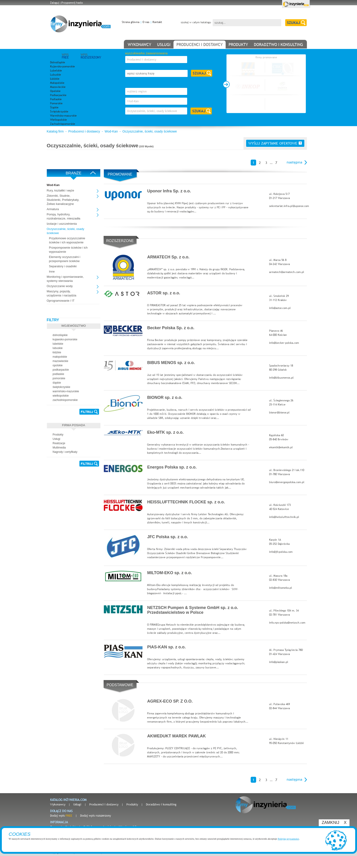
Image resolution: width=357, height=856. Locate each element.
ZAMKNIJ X (334, 822)
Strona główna (130, 22)
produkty (238, 44)
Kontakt (157, 22)
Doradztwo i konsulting (161, 804)
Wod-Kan (111, 131)
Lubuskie (55, 75)
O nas (146, 22)
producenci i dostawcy (199, 44)
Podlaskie (56, 99)
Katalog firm (55, 131)
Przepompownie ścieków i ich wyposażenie (68, 249)
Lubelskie (56, 71)
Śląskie (54, 107)
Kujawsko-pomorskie (62, 66)
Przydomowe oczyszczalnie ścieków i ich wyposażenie (67, 240)
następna (294, 162)
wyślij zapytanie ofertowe (275, 143)
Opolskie (55, 91)
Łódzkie (54, 79)
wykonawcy (139, 44)
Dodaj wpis (61, 815)
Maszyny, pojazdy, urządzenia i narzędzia (61, 293)
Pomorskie (56, 103)
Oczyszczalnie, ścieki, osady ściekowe (149, 131)
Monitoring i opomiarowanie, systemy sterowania (65, 279)
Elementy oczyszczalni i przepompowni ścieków (64, 259)
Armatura (53, 209)
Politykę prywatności (288, 838)
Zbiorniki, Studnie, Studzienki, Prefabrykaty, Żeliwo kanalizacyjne (63, 200)
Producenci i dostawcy (84, 131)
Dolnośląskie (57, 62)
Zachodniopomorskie (62, 124)
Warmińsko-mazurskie (63, 116)
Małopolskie (57, 83)
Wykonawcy (57, 804)
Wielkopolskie (58, 120)
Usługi (77, 804)
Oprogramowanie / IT (60, 300)
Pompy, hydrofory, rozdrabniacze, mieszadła (63, 216)
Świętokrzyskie (59, 112)
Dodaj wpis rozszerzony (95, 815)
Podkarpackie (58, 95)
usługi (164, 44)
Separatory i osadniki (62, 266)
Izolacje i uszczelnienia (62, 223)
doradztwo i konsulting (278, 44)
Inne (52, 271)
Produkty (132, 804)
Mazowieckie (58, 87)
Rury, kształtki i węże (60, 190)
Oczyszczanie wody (60, 286)
